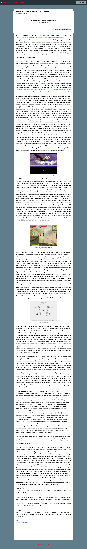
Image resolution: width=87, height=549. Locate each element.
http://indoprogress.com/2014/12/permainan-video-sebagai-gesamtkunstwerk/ (41, 38)
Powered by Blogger (43, 544)
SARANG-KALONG (14, 2)
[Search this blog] (79, 2)
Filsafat (18, 522)
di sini (69, 29)
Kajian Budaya (25, 522)
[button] (17, 16)
